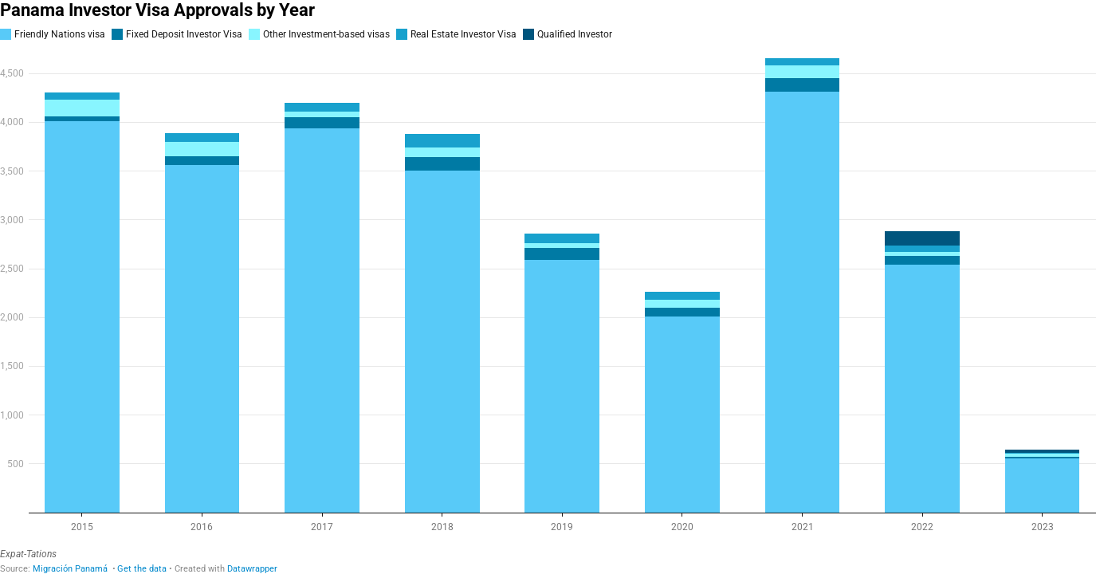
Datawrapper (252, 569)
